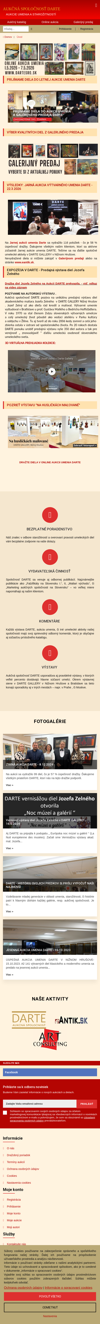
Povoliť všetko (50, 1296)
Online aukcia (50, 22)
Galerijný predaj (83, 22)
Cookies (12, 1175)
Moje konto (13, 1213)
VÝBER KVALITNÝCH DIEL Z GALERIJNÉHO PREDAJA (47, 132)
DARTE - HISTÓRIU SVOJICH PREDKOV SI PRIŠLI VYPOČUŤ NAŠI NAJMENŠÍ (50, 884)
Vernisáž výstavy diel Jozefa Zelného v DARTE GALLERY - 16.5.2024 (46, 821)
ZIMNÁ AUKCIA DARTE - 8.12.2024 (29, 764)
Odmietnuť (50, 1307)
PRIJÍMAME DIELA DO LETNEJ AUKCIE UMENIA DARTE (48, 79)
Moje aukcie (14, 1219)
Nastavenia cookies (19, 1182)
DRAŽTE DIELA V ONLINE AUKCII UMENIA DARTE (50, 461)
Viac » (9, 784)
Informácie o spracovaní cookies (68, 1288)
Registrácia (85, 29)
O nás (10, 1147)
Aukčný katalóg (16, 22)
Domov (7, 37)
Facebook (11, 1071)
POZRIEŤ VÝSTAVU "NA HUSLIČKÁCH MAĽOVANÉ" (45, 405)
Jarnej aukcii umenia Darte (28, 242)
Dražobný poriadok (18, 1154)
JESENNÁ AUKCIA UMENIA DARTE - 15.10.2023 (38, 949)
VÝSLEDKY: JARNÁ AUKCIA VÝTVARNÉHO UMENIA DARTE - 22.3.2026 (45, 187)
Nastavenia (50, 1316)
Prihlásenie (64, 29)
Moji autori (13, 1226)
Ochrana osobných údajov (23, 1168)
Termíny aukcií (16, 1161)
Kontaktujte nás (16, 1243)
